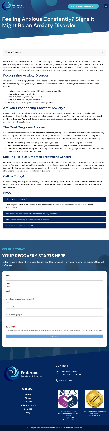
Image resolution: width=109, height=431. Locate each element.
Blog (28, 412)
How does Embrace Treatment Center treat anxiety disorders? (31, 214)
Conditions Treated (28, 405)
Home (28, 394)
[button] (106, 6)
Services (28, 402)
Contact (28, 409)
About (28, 398)
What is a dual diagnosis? (16, 199)
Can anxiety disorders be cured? (19, 226)
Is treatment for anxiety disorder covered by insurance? (28, 220)
